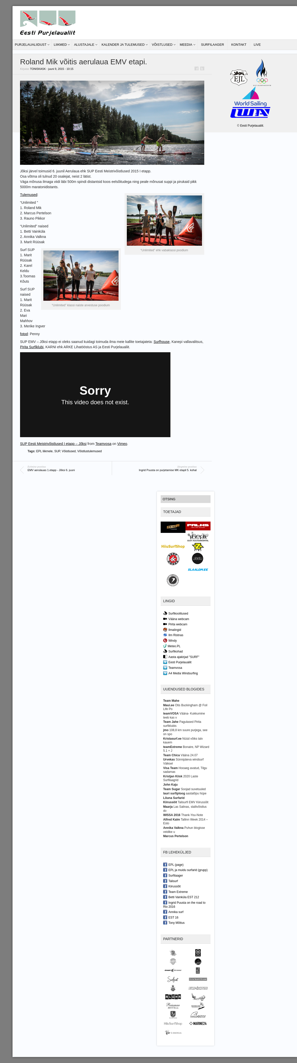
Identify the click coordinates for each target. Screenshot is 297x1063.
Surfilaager (212, 44)
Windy (170, 640)
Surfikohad (173, 651)
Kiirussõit (172, 886)
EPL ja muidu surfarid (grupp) (185, 870)
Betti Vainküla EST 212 (181, 897)
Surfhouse (162, 342)
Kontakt (238, 44)
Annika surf (173, 912)
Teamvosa (103, 444)
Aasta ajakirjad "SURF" (181, 657)
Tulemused (28, 195)
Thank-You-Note (192, 815)
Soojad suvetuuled (193, 789)
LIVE (257, 44)
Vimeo (122, 444)
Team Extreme (175, 892)
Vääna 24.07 (189, 755)
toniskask (38, 68)
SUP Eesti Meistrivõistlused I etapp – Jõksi (53, 444)
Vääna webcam (176, 619)
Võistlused (162, 44)
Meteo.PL (171, 646)
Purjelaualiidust (30, 44)
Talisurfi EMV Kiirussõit (193, 802)
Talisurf (170, 881)
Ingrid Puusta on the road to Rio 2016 (184, 904)
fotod (24, 334)
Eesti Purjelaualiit (177, 662)
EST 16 (170, 917)
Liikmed (60, 44)
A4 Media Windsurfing (180, 673)
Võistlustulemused (89, 451)
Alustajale (84, 44)
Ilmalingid (172, 630)
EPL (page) (173, 865)
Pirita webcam (175, 624)
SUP (57, 451)
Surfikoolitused (175, 613)
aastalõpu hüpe (196, 793)
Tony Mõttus (174, 923)
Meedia (186, 44)
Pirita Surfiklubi (31, 347)
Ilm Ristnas (173, 635)
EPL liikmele (44, 451)
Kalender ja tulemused (123, 44)
